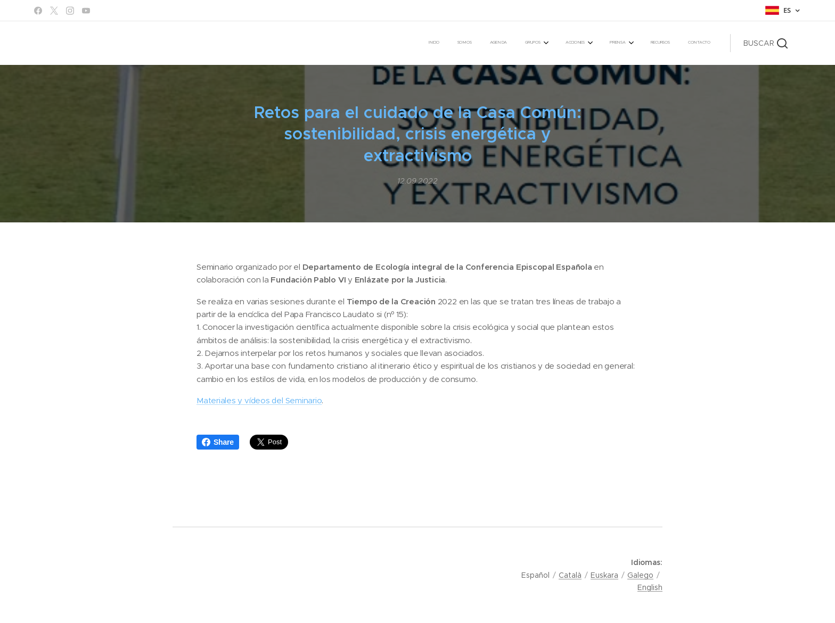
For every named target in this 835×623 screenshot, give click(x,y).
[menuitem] (563, 43)
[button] (765, 43)
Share (218, 442)
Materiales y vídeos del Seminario (259, 400)
